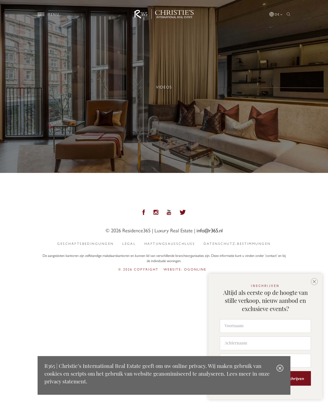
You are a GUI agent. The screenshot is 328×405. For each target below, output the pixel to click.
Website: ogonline (185, 269)
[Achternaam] (265, 343)
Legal (129, 243)
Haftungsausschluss (169, 243)
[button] (276, 13)
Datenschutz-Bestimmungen (237, 243)
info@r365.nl (210, 230)
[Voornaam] (265, 326)
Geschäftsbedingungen (85, 243)
